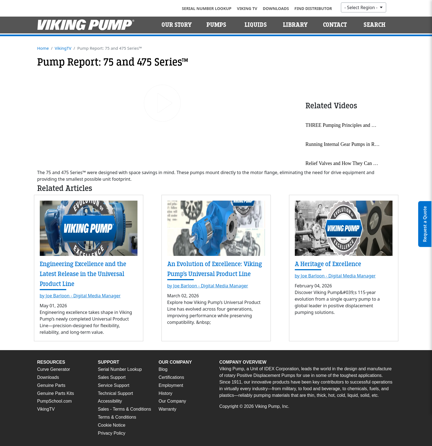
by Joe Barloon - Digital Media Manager (80, 296)
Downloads (276, 8)
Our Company (172, 401)
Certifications (171, 377)
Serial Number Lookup (207, 8)
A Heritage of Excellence (328, 264)
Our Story (176, 25)
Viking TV (247, 8)
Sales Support (112, 377)
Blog (163, 369)
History (166, 393)
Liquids (256, 25)
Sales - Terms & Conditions (124, 409)
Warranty (167, 409)
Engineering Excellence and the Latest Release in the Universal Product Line (83, 274)
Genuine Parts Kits (55, 393)
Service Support (113, 385)
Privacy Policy (112, 433)
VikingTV (63, 48)
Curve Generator (53, 369)
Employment (171, 385)
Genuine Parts (51, 385)
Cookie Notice (112, 425)
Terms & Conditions (117, 417)
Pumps (216, 25)
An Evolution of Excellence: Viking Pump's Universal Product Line (214, 269)
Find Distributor (313, 8)
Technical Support (115, 393)
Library (295, 25)
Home (43, 48)
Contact (335, 25)
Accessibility (110, 401)
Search (374, 25)
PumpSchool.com (54, 401)
